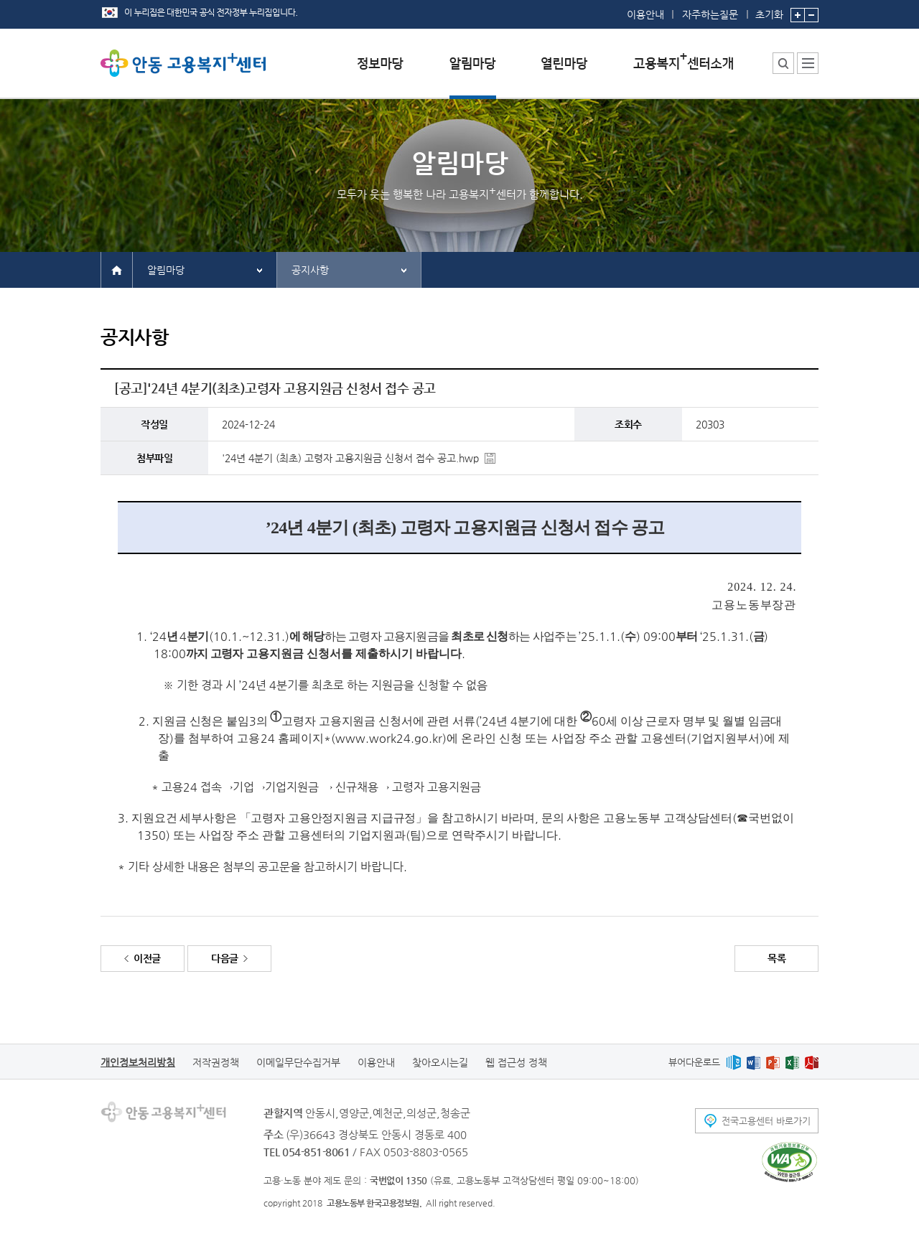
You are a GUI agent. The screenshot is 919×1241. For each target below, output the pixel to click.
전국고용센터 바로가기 (766, 1120)
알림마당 (166, 270)
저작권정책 (215, 1062)
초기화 (769, 10)
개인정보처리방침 (138, 1062)
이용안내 (645, 14)
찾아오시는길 (440, 1062)
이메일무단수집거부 (298, 1062)
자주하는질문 (710, 14)
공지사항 (310, 270)
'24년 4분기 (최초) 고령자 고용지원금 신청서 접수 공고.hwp (350, 458)
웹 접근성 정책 (516, 1062)
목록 (776, 958)
